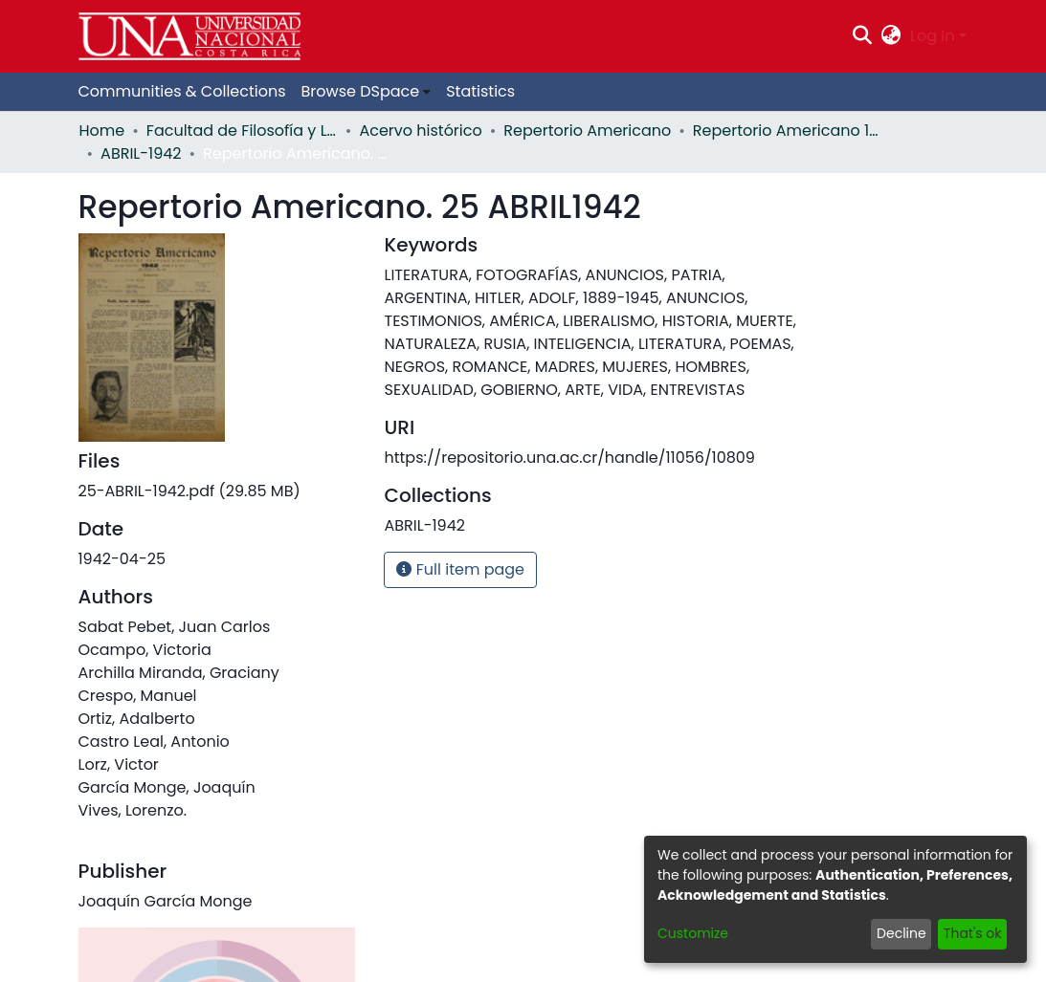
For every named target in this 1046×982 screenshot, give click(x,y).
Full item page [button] (460, 569)
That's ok (973, 933)
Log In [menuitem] (932, 36)
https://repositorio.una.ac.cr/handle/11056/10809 (569, 458)
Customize (692, 933)
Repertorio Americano (587, 131)
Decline (901, 933)
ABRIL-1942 (140, 153)
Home (102, 131)
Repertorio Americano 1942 (788, 131)
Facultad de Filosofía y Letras (242, 131)
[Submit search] (862, 36)
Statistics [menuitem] (480, 91)
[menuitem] (891, 36)
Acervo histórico (420, 131)
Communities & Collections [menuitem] (182, 91)
